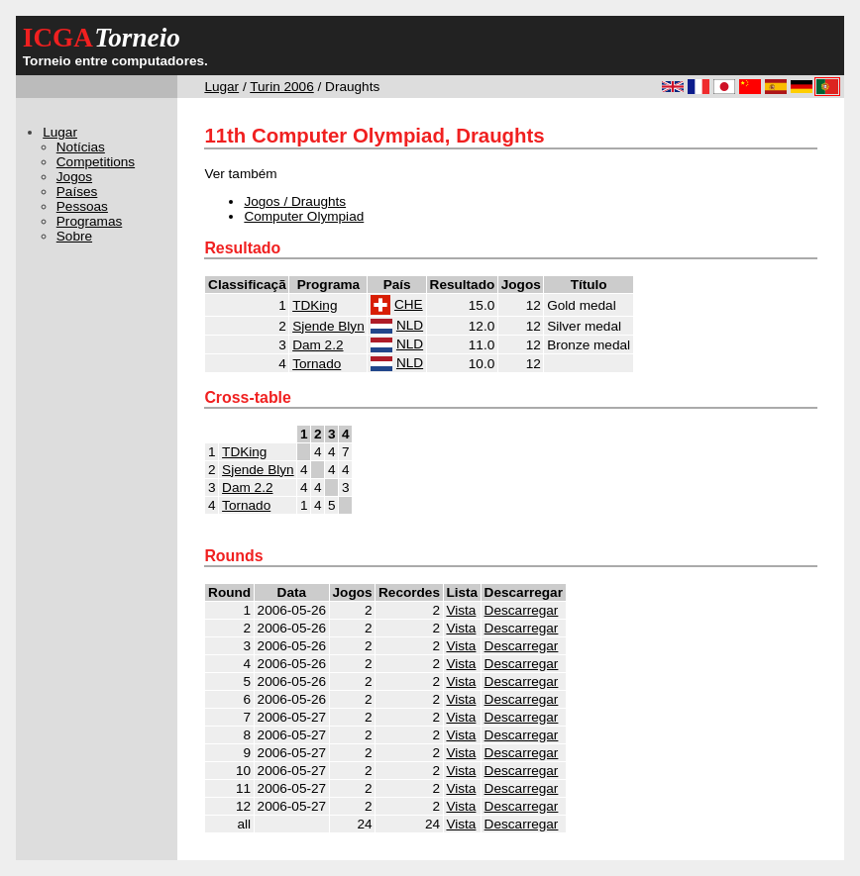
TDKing (314, 305)
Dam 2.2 (317, 345)
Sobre (74, 236)
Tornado (316, 363)
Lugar (221, 86)
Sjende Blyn (328, 326)
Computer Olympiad (304, 216)
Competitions (95, 161)
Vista (461, 610)
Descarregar (521, 610)
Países (77, 191)
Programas (89, 221)
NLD (409, 325)
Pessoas (82, 206)
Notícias (80, 147)
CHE (408, 304)
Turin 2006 (281, 86)
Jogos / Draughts (295, 201)
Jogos (74, 176)
